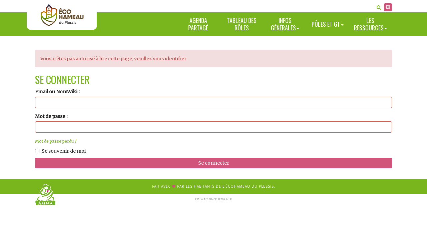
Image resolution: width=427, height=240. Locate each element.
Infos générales (285, 24)
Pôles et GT (328, 24)
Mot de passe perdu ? (56, 141)
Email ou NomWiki (56, 92)
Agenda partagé (198, 24)
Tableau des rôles (242, 24)
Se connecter (213, 163)
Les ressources (370, 24)
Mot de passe (50, 116)
